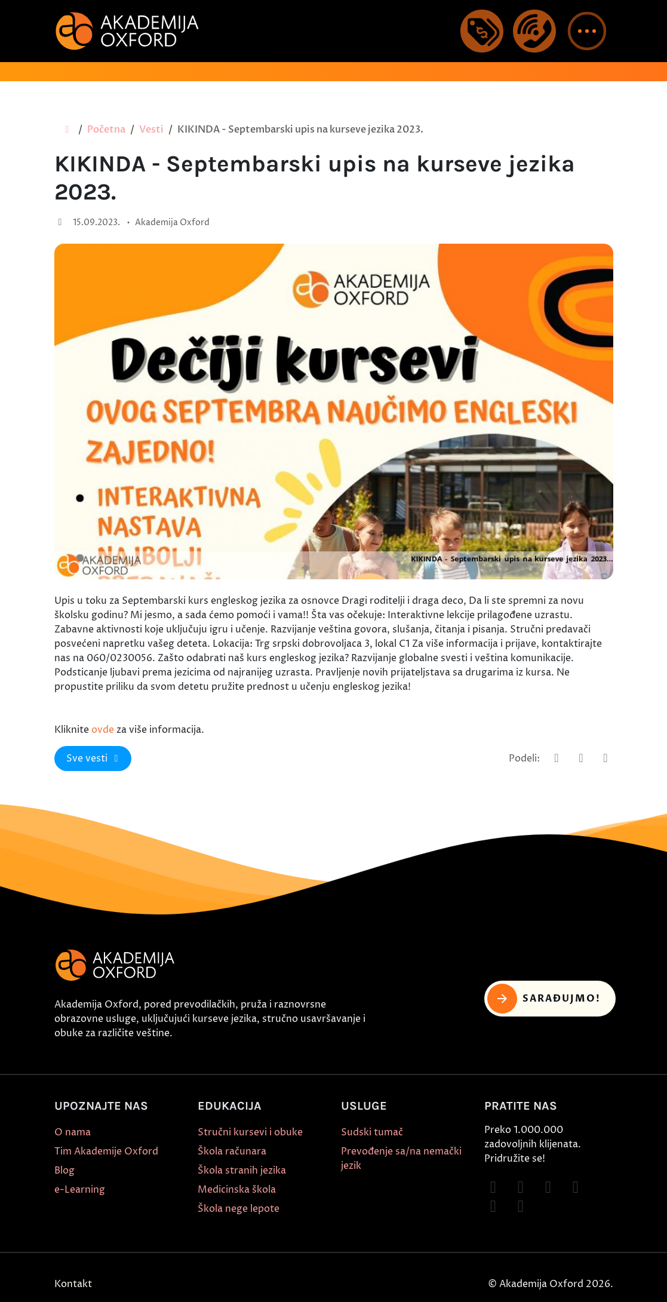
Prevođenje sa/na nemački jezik (401, 1158)
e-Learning (79, 1189)
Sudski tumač (372, 1132)
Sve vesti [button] (94, 758)
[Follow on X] (493, 1206)
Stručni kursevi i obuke (250, 1132)
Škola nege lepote (238, 1208)
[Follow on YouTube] (576, 1187)
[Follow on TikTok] (548, 1187)
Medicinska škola (237, 1189)
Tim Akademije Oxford (106, 1151)
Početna (106, 129)
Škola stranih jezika (242, 1170)
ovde (102, 729)
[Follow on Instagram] (521, 1187)
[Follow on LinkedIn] (521, 1206)
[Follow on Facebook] (493, 1187)
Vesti (151, 129)
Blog (64, 1170)
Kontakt (73, 1284)
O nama (72, 1132)
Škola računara (232, 1151)
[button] (587, 31)
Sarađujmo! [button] (544, 999)
